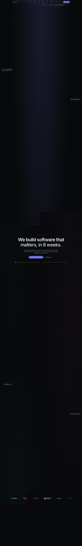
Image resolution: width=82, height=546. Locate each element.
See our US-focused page (59, 4)
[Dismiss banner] (66, 4)
